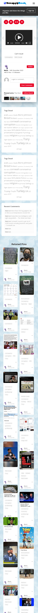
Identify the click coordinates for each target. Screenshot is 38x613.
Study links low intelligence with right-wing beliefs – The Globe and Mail (18, 217)
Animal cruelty (25, 396)
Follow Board (28, 93)
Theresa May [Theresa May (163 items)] (19, 139)
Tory (6, 358)
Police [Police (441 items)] (23, 130)
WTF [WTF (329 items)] (9, 146)
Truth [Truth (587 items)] (13, 143)
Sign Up (31, 11)
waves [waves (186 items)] (6, 146)
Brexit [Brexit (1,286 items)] (7, 118)
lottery (23, 332)
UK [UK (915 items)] (26, 143)
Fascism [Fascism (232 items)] (18, 125)
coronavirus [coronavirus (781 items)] (25, 121)
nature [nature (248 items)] (9, 130)
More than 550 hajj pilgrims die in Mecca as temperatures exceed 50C (18, 212)
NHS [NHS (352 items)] (13, 130)
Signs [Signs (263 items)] (5, 140)
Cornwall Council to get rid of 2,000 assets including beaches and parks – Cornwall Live (18, 223)
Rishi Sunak (18, 57)
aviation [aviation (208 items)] (10, 115)
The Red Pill (11, 280)
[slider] (17, 43)
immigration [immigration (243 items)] (25, 125)
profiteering (8, 392)
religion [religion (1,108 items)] (14, 135)
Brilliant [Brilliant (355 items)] (14, 118)
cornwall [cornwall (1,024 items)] (14, 121)
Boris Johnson (25, 298)
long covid (24, 440)
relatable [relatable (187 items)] (6, 136)
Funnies (26, 341)
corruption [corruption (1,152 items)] (9, 124)
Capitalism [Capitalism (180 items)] (20, 118)
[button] (19, 37)
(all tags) (19, 149)
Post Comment (26, 85)
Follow (30, 67)
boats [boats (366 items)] (15, 115)
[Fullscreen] (30, 43)
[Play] (8, 43)
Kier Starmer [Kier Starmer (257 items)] (8, 128)
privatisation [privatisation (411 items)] (9, 132)
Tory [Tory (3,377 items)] (26, 139)
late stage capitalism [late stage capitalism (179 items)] (24, 127)
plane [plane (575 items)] (18, 130)
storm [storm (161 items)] (14, 139)
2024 (22, 473)
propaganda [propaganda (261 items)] (18, 133)
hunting (23, 401)
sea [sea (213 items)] (32, 136)
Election (23, 476)
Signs (6, 270)
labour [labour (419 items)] (15, 127)
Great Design (27, 272)
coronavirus (9, 57)
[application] (19, 37)
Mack (9, 278)
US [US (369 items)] (30, 143)
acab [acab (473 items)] (6, 115)
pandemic (8, 426)
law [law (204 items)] (31, 128)
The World (27, 449)
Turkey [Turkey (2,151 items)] (20, 143)
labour (29, 401)
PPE (14, 356)
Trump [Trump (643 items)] (7, 143)
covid (22, 438)
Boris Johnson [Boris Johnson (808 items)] (25, 114)
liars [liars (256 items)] (5, 130)
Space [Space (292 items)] (10, 140)
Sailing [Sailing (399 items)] (28, 136)
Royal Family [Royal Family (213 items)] (21, 136)
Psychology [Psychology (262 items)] (26, 133)
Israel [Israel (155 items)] (30, 125)
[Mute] (27, 43)
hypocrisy (24, 304)
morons (7, 599)
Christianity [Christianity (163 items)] (27, 118)
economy (24, 511)
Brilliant (28, 473)
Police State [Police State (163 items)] (29, 130)
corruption (8, 356)
